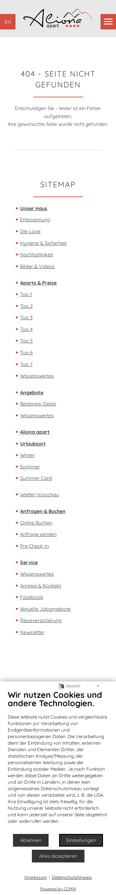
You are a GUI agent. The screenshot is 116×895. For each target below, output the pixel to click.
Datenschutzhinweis (72, 877)
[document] (58, 761)
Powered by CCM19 (58, 888)
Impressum (35, 877)
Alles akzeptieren (58, 856)
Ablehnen (30, 840)
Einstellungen (81, 840)
